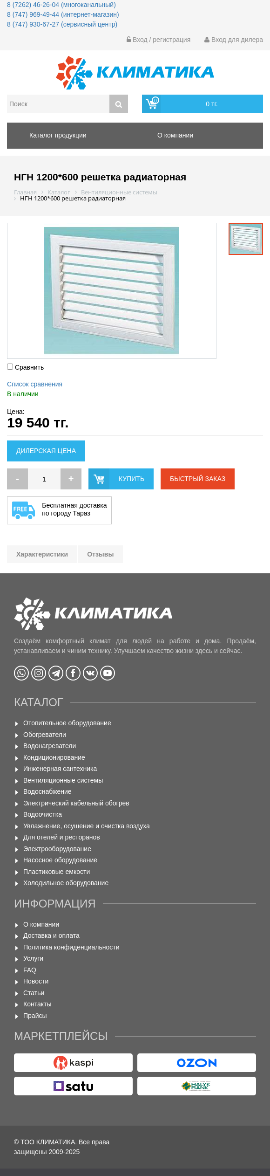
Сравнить (25, 367)
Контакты (37, 1004)
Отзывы (100, 554)
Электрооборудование (57, 849)
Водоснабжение (47, 791)
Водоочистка (42, 814)
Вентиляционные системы (63, 780)
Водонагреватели (49, 746)
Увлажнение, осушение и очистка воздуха (86, 826)
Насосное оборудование (60, 860)
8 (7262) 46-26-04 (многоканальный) (61, 4)
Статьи (33, 993)
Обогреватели (44, 734)
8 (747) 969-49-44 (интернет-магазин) (63, 14)
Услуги (33, 958)
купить (131, 478)
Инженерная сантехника (60, 768)
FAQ (29, 970)
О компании (41, 924)
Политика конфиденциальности (71, 947)
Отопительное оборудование (67, 723)
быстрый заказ (197, 478)
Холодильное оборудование (65, 883)
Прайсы (35, 1015)
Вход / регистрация (158, 39)
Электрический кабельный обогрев (76, 803)
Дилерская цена (46, 450)
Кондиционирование (54, 757)
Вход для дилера (233, 39)
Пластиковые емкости (56, 871)
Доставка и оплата (51, 935)
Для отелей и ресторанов (61, 837)
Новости (35, 981)
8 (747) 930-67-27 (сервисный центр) (62, 24)
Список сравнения (34, 384)
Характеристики (42, 554)
